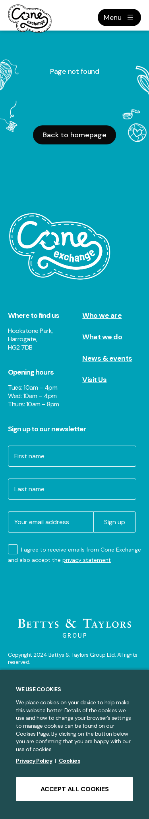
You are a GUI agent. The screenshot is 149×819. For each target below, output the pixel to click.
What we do (102, 337)
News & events (107, 358)
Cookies (70, 760)
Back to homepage (74, 135)
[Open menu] (119, 17)
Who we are (102, 315)
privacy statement (86, 559)
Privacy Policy (34, 760)
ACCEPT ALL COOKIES (75, 789)
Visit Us (94, 380)
